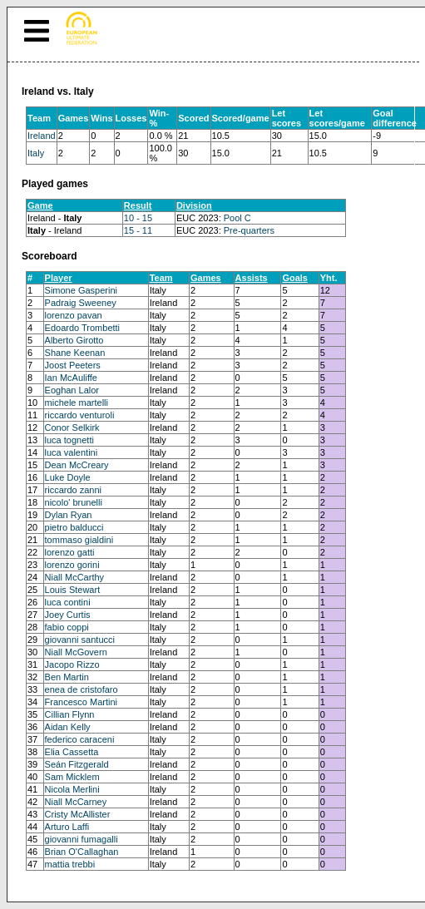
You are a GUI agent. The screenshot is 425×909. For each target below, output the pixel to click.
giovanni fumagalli (81, 839)
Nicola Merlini (72, 789)
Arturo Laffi (67, 827)
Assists (251, 278)
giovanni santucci (80, 640)
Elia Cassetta (72, 752)
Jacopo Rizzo (72, 664)
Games (205, 278)
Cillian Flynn (70, 714)
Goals (295, 278)
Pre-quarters (249, 230)
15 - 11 (138, 230)
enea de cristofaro (81, 689)
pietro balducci (74, 527)
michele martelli (76, 403)
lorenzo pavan (73, 315)
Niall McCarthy (75, 577)
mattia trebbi (70, 864)
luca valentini (71, 452)
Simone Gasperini (81, 290)
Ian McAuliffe (71, 378)
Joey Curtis (68, 615)
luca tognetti (69, 440)
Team (161, 278)
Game (40, 205)
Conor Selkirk (72, 427)
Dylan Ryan (68, 515)
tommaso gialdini (79, 540)
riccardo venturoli (80, 415)
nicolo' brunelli (73, 502)
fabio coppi (67, 627)
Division (194, 205)
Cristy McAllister (78, 814)
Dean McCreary (77, 465)
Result (138, 205)
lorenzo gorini (72, 565)
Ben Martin (67, 677)
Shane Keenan (75, 353)
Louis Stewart (73, 590)
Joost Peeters (73, 365)
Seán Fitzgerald (77, 764)
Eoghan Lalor (72, 390)
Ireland (41, 136)
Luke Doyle (68, 477)
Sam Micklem (72, 777)
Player (58, 278)
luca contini (68, 602)
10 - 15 (138, 218)
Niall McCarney (76, 802)
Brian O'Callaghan (82, 852)
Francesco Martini (81, 702)
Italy (35, 153)
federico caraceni (80, 739)
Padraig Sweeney (80, 303)
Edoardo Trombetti (83, 328)
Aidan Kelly (68, 727)
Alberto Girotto (74, 340)
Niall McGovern (76, 652)
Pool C (237, 218)
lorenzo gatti (70, 552)
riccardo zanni (73, 490)
